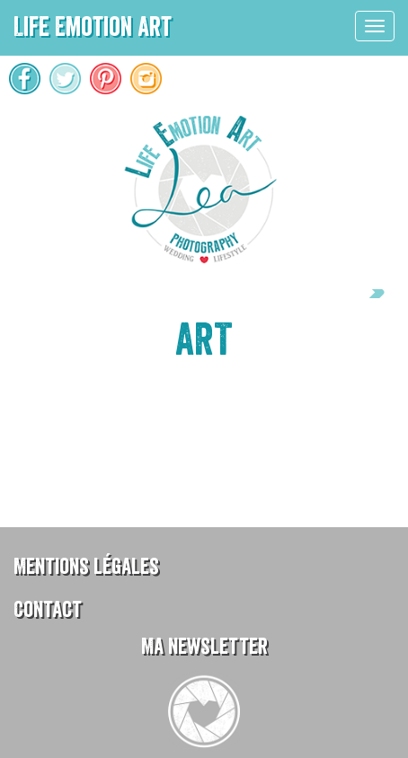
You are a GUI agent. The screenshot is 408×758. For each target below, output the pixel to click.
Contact (47, 609)
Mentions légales (86, 566)
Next (368, 294)
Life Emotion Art (92, 26)
